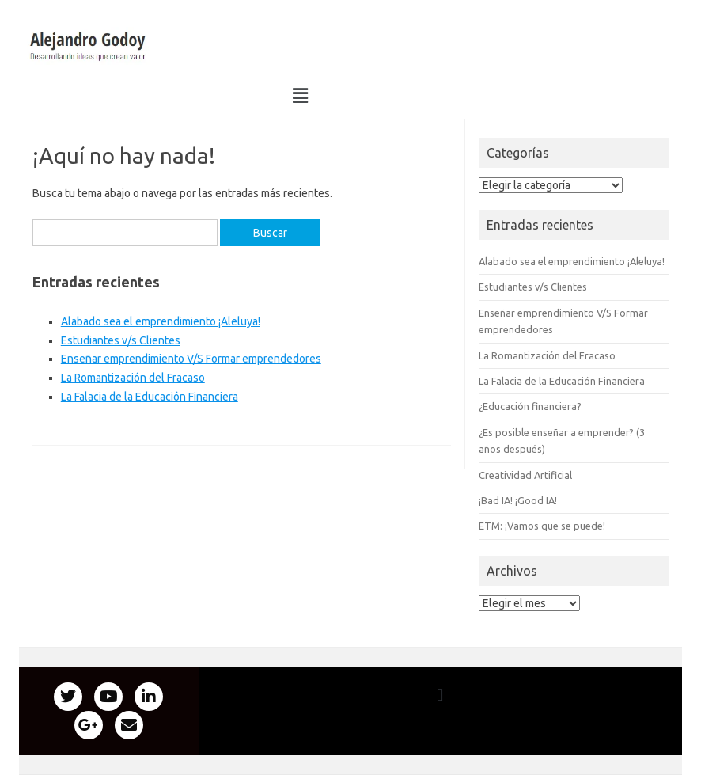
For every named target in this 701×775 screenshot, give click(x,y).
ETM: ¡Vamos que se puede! (542, 525)
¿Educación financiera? (530, 406)
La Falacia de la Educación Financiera (149, 396)
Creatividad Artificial (525, 475)
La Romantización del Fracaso (133, 377)
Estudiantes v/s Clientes (120, 340)
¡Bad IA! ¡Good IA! (518, 500)
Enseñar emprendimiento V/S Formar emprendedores (191, 358)
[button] (88, 46)
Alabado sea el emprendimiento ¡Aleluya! (160, 321)
